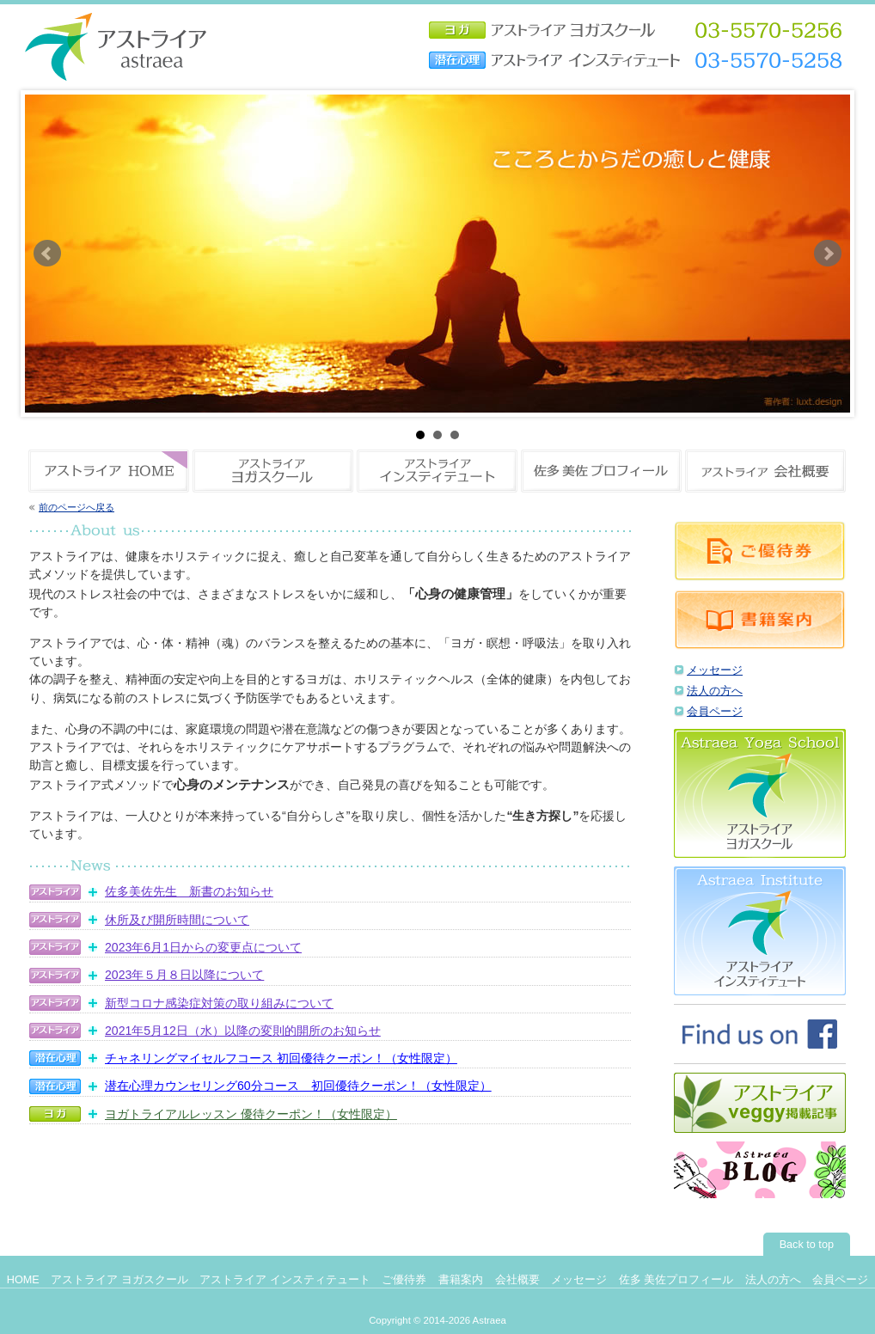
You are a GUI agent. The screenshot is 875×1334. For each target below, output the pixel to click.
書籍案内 (460, 1280)
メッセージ (715, 670)
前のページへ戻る (76, 507)
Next (827, 253)
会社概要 (517, 1280)
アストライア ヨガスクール (119, 1280)
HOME (23, 1280)
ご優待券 (404, 1280)
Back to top (807, 1245)
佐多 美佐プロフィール (676, 1280)
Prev (47, 253)
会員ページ (715, 712)
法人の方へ (715, 691)
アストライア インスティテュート (284, 1280)
